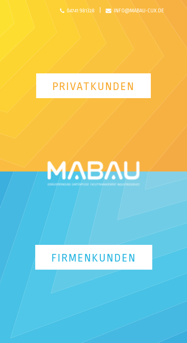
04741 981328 (77, 10)
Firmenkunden (93, 258)
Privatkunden (93, 87)
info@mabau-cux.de (135, 10)
